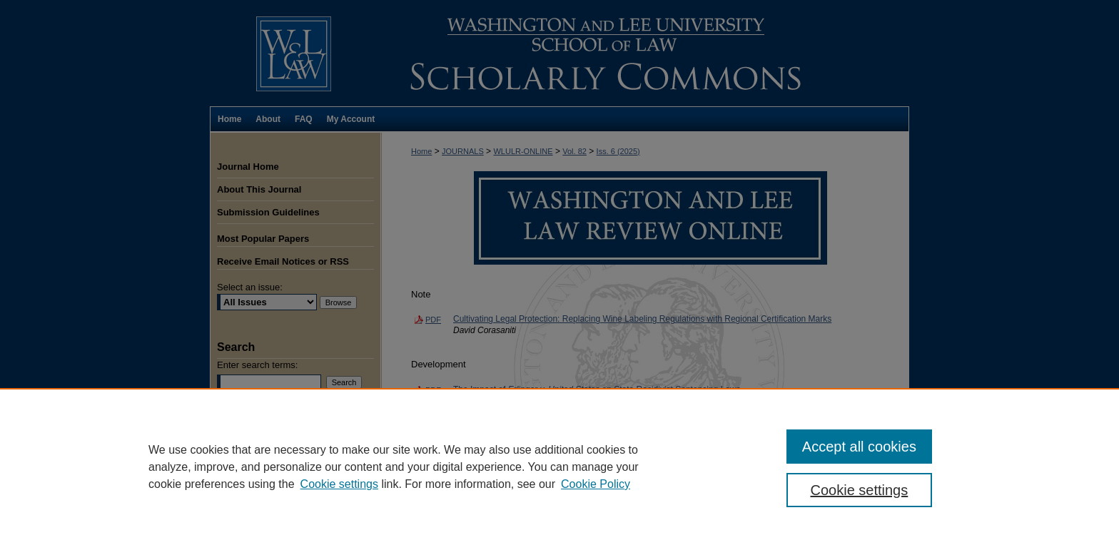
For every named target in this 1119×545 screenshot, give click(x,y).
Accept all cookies (859, 446)
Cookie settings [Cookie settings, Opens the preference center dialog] (859, 490)
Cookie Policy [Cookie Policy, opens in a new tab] (595, 484)
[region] (559, 466)
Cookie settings (339, 484)
